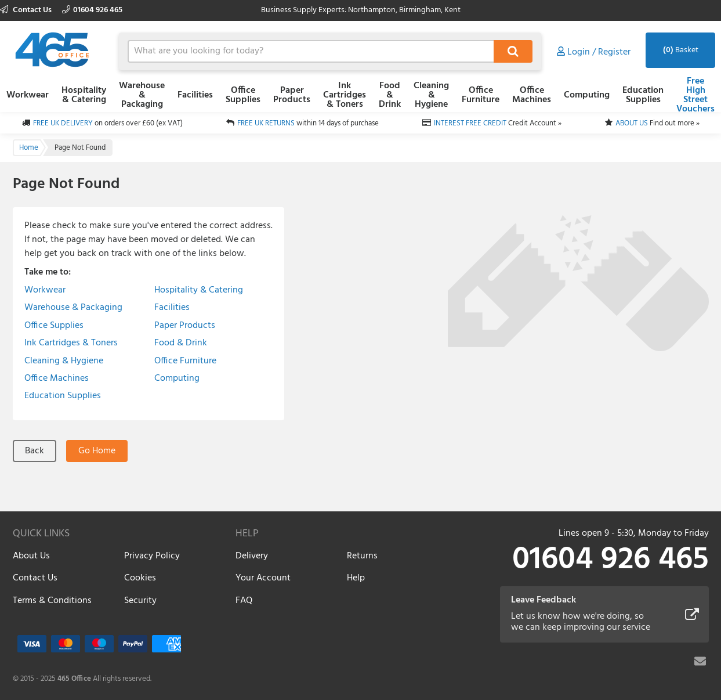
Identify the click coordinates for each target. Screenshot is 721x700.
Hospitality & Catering (83, 95)
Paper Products (291, 95)
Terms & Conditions (52, 600)
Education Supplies (643, 95)
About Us (31, 556)
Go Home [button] (96, 451)
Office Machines (531, 95)
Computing (587, 95)
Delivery (251, 556)
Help (356, 578)
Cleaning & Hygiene (431, 95)
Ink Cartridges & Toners (344, 95)
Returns (362, 556)
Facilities (195, 95)
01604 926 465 (92, 10)
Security (140, 600)
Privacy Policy (152, 556)
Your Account (263, 578)
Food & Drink (390, 95)
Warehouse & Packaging (142, 95)
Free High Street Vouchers (695, 95)
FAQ (243, 600)
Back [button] (34, 451)
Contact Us (26, 10)
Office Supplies (243, 95)
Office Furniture (480, 95)
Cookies (140, 578)
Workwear (27, 95)
